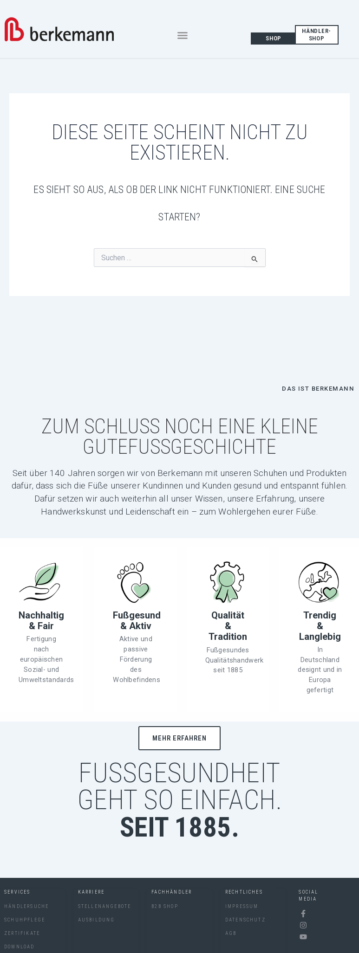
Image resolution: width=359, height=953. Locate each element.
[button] (182, 35)
